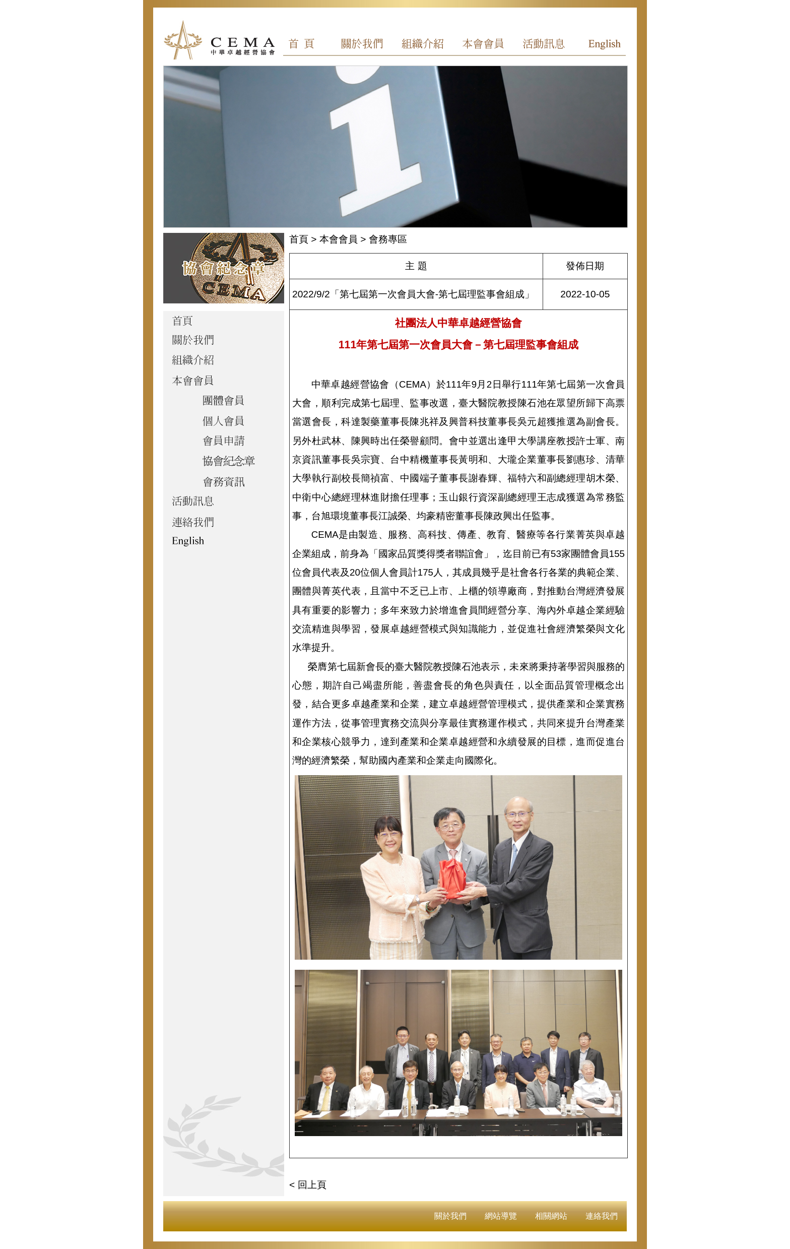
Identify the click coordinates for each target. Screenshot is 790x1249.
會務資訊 (223, 482)
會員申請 (223, 442)
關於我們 (368, 45)
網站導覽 (501, 1216)
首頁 (311, 45)
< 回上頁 (307, 1184)
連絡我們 (601, 1216)
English (598, 45)
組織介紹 (425, 45)
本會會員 (483, 45)
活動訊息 (540, 45)
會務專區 (388, 239)
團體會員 (223, 402)
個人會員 (223, 422)
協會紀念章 (223, 462)
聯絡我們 (223, 523)
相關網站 (551, 1216)
